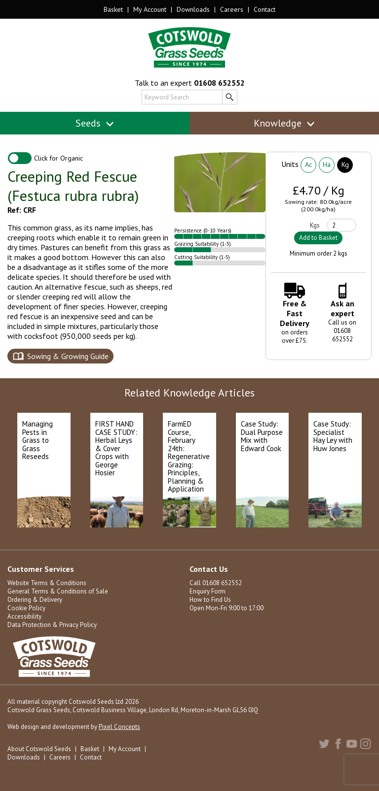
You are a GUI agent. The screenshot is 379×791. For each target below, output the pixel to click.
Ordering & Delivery (34, 599)
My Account (149, 9)
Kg (345, 164)
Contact (264, 9)
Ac (308, 164)
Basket (113, 9)
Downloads (193, 9)
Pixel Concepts (119, 727)
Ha (327, 164)
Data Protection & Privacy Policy (52, 625)
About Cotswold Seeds (39, 749)
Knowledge (284, 123)
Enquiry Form (208, 591)
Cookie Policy (26, 608)
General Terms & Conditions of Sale (57, 591)
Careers (231, 9)
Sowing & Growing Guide (68, 356)
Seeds (95, 123)
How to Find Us (210, 599)
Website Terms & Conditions (46, 583)
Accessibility (24, 616)
